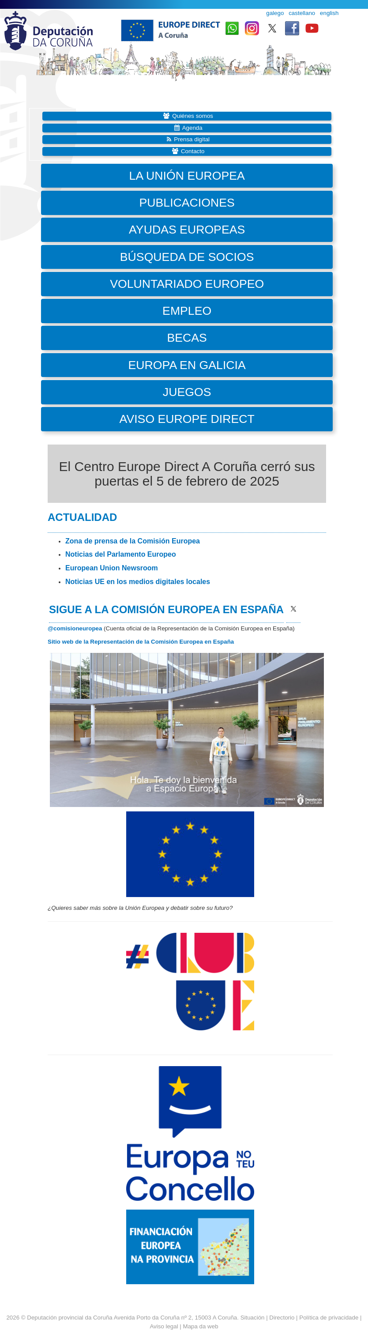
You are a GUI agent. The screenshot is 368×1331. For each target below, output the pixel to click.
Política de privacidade (328, 1317)
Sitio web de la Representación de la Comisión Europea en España (141, 641)
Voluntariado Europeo (187, 283)
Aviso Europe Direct (187, 419)
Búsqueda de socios (187, 257)
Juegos (187, 392)
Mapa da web (200, 1326)
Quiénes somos (192, 116)
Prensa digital (192, 139)
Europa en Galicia (187, 365)
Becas (187, 337)
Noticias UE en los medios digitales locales (137, 581)
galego (275, 13)
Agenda (192, 127)
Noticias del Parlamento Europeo (120, 554)
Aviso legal (164, 1326)
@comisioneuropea (75, 628)
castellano (302, 13)
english (329, 13)
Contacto (192, 151)
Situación (252, 1317)
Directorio (282, 1317)
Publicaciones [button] (187, 202)
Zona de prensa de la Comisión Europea (132, 541)
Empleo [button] (186, 310)
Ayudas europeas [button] (187, 229)
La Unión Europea (187, 175)
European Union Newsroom (111, 568)
